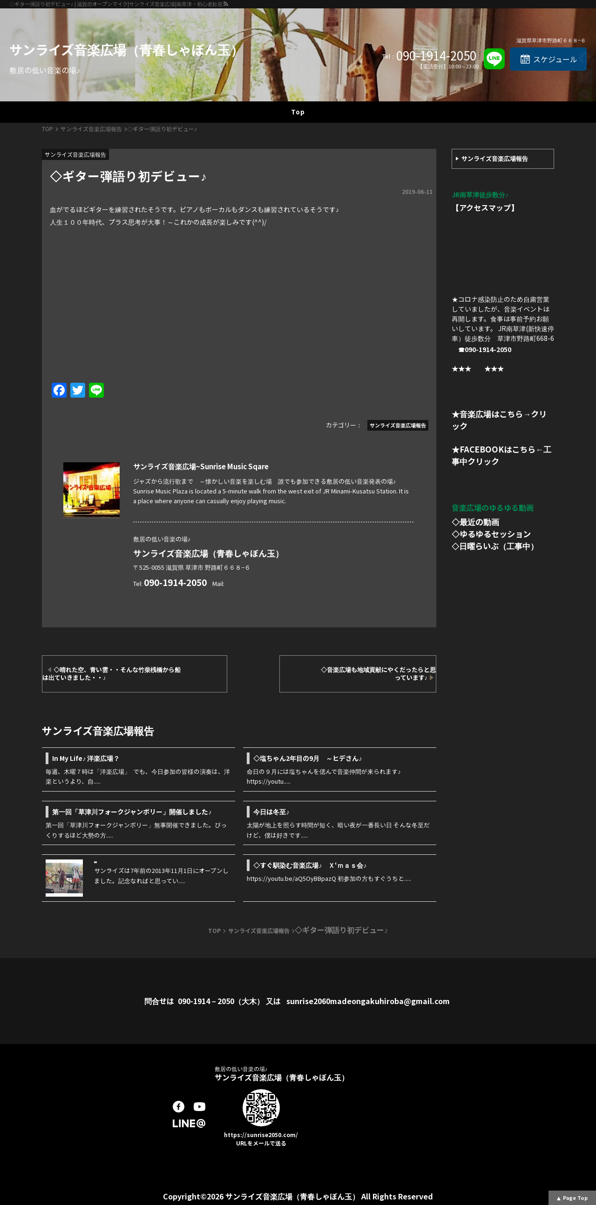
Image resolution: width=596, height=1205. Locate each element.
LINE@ (189, 1123)
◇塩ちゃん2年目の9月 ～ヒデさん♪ (307, 758)
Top (298, 111)
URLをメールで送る (261, 1143)
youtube (199, 1106)
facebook (178, 1106)
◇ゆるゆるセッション (491, 533)
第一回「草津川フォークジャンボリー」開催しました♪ (131, 811)
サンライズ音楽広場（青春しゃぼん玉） (126, 49)
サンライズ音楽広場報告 (494, 158)
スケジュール (555, 59)
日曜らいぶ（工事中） (498, 546)
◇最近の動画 (475, 521)
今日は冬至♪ (271, 811)
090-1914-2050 (436, 55)
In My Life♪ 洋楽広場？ (86, 758)
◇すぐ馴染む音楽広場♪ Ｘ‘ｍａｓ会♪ (309, 865)
